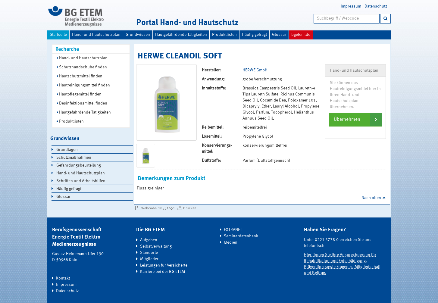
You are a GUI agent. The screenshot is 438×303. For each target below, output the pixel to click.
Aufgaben (148, 240)
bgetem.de (300, 35)
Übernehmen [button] (347, 119)
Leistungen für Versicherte (163, 265)
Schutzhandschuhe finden (83, 67)
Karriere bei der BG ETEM (162, 272)
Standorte (149, 253)
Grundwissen (138, 35)
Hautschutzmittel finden (80, 76)
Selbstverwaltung (156, 246)
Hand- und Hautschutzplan (96, 35)
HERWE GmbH (254, 70)
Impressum (351, 6)
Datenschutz (375, 6)
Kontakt (63, 278)
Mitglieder (149, 259)
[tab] (355, 119)
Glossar (279, 35)
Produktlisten (224, 35)
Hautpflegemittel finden (80, 94)
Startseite (58, 35)
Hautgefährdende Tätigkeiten (181, 35)
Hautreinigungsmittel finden (84, 85)
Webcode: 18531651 (158, 208)
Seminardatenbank (241, 236)
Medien (230, 242)
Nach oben (371, 198)
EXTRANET (233, 230)
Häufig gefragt (254, 35)
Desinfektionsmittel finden (83, 103)
